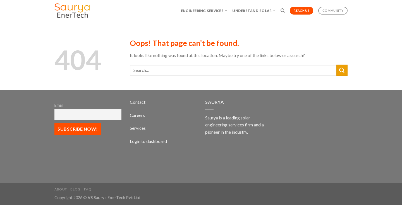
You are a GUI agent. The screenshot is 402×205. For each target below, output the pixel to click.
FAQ (87, 189)
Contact (137, 102)
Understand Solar (254, 10)
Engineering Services (204, 10)
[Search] (283, 10)
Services (138, 128)
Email (58, 105)
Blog (75, 189)
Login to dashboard (148, 141)
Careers (137, 115)
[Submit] (342, 70)
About (60, 189)
